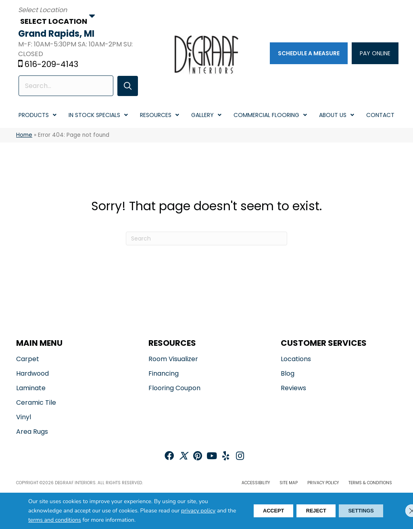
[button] (124, 86)
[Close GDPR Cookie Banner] (400, 511)
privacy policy (198, 511)
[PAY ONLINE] (373, 54)
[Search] (206, 239)
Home (24, 136)
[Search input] (65, 86)
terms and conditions (75, 520)
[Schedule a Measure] (307, 54)
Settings (357, 511)
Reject (304, 511)
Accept (254, 511)
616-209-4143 (53, 65)
